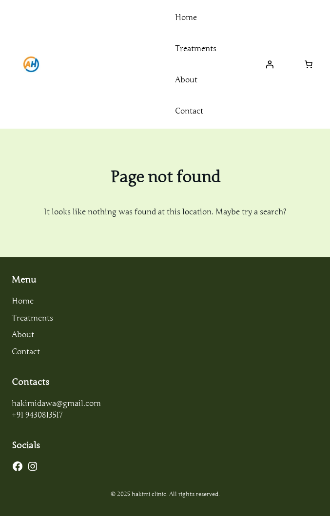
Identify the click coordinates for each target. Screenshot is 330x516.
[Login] (269, 64)
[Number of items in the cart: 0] (308, 64)
